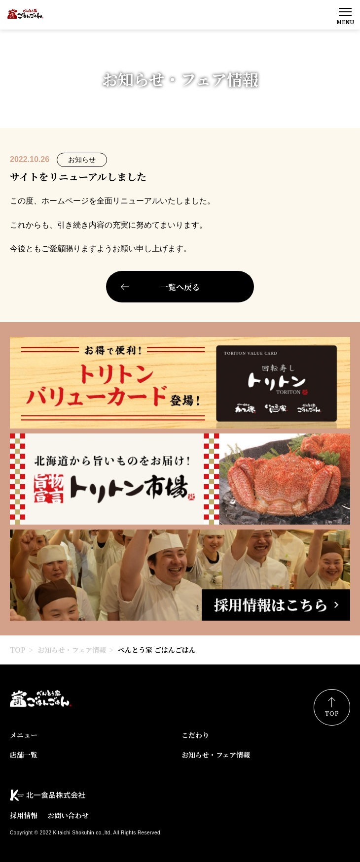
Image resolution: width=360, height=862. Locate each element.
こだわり (195, 735)
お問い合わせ (68, 815)
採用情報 (23, 815)
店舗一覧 (23, 755)
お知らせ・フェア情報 (71, 650)
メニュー (23, 735)
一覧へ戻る (180, 287)
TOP (18, 650)
